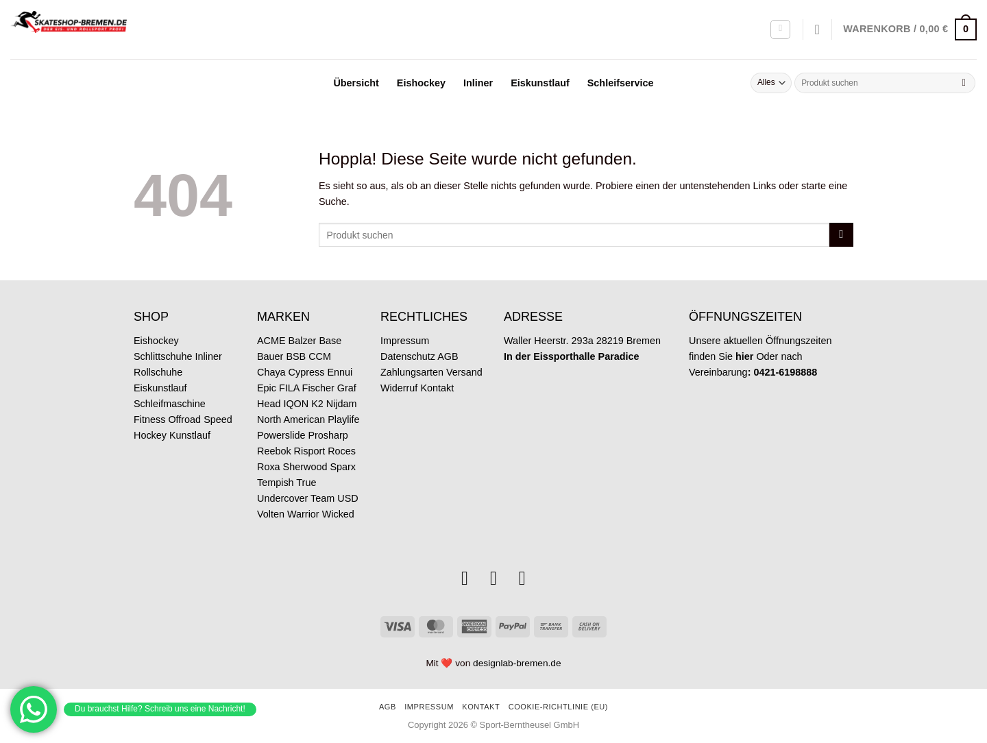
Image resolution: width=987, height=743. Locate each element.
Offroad (184, 419)
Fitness (149, 419)
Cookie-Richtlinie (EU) (558, 707)
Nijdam (341, 403)
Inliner (478, 82)
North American (291, 419)
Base (330, 340)
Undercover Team (295, 498)
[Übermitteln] (963, 83)
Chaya (271, 372)
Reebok (274, 451)
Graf (346, 387)
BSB (296, 356)
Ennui (339, 372)
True (306, 482)
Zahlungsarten (411, 372)
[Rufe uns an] (522, 578)
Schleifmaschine (170, 403)
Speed (218, 419)
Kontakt (437, 387)
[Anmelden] (780, 30)
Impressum (404, 340)
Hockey (150, 435)
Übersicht (355, 82)
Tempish (275, 482)
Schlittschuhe (163, 356)
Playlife (343, 419)
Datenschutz (407, 356)
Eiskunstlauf (540, 82)
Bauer (270, 356)
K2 (317, 403)
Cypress (307, 372)
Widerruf (398, 387)
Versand (464, 372)
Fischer (318, 387)
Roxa (268, 466)
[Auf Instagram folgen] (464, 578)
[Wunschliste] (817, 29)
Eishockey (421, 82)
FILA (289, 387)
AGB (447, 356)
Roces (342, 451)
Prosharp (328, 435)
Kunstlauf (189, 435)
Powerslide (281, 435)
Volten (270, 514)
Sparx (343, 466)
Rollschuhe (158, 372)
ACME (271, 340)
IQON (295, 403)
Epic (266, 387)
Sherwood (305, 466)
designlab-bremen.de (517, 663)
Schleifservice (620, 82)
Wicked (338, 514)
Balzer (303, 340)
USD (347, 498)
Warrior (303, 514)
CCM (319, 356)
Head (268, 403)
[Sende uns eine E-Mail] (493, 578)
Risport (310, 451)
